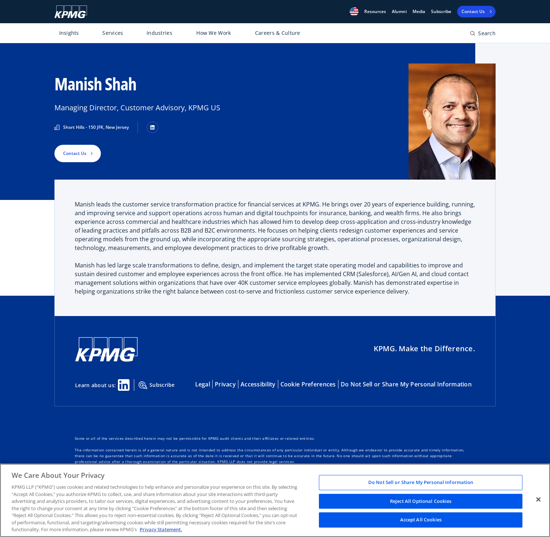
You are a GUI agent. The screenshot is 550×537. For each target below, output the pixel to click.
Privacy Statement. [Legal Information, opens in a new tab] (161, 529)
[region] (275, 500)
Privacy (225, 384)
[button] (354, 11)
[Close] (538, 500)
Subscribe (441, 12)
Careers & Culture (277, 32)
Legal (202, 384)
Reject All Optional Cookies (421, 501)
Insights (69, 32)
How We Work (213, 32)
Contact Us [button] (74, 153)
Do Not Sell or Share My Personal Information (406, 384)
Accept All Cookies (421, 520)
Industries (159, 32)
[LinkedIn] (152, 127)
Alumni (399, 12)
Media (418, 12)
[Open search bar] (483, 34)
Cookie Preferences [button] (308, 384)
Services (112, 32)
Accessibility (258, 384)
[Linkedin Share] (124, 385)
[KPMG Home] (70, 12)
